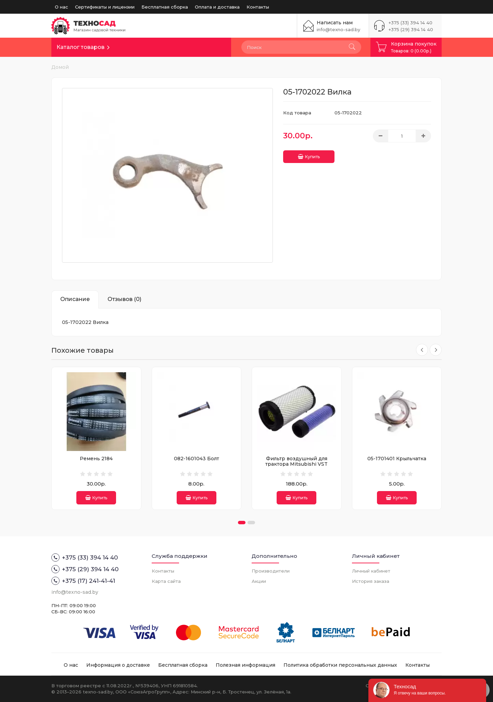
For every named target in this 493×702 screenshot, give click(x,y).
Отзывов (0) (124, 299)
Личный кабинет (371, 571)
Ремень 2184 (96, 458)
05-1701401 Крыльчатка (396, 458)
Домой (60, 67)
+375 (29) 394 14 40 (411, 29)
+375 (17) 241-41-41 (83, 581)
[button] (241, 522)
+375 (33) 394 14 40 (410, 22)
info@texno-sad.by (338, 29)
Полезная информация (245, 665)
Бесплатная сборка (164, 7)
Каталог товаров (80, 47)
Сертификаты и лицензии (105, 7)
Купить (309, 153)
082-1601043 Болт (196, 458)
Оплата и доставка (217, 7)
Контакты (257, 7)
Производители (271, 571)
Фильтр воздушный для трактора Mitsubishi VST (296, 461)
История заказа (370, 581)
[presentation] (420, 350)
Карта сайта (166, 581)
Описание (75, 299)
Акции (259, 581)
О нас (61, 7)
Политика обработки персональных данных (340, 665)
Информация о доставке (118, 665)
